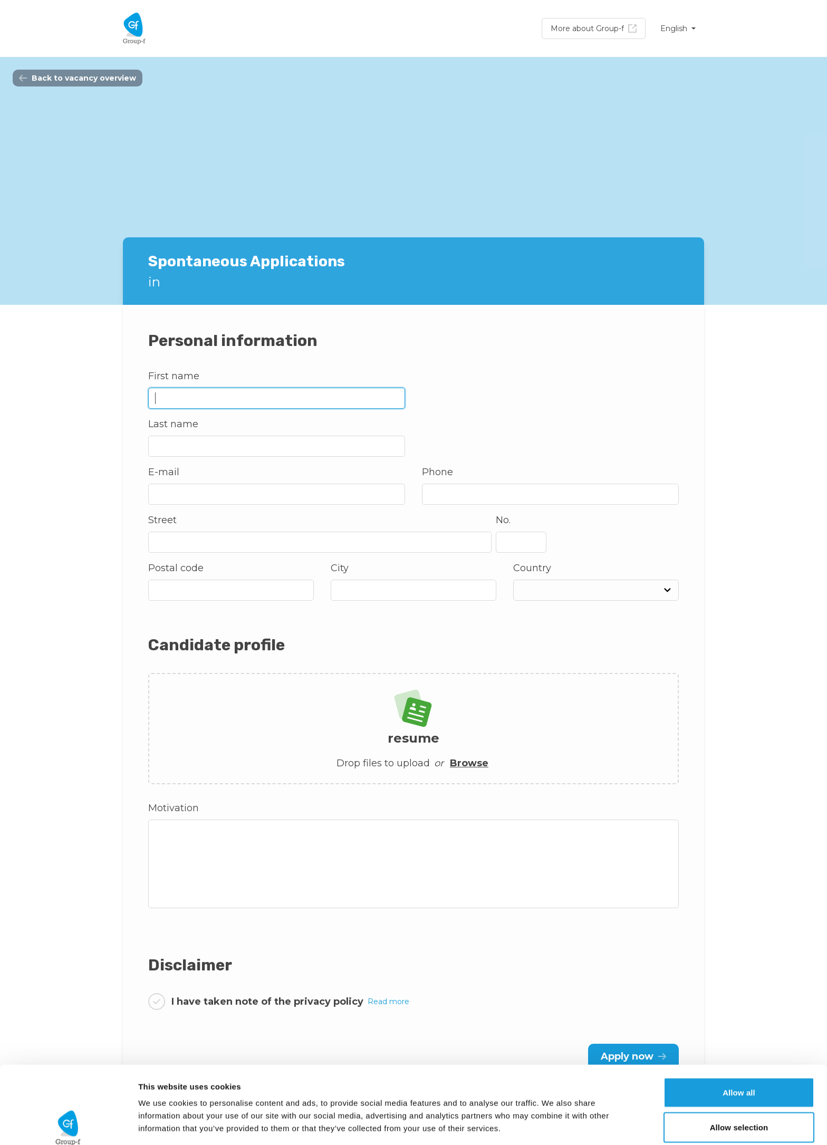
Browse (469, 763)
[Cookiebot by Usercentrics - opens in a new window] (68, 1124)
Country (532, 568)
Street (162, 520)
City (340, 568)
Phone (437, 472)
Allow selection (739, 1049)
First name (173, 376)
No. (503, 520)
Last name (173, 424)
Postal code (176, 568)
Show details (553, 1124)
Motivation (173, 808)
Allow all (739, 1015)
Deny (738, 1084)
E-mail (163, 472)
